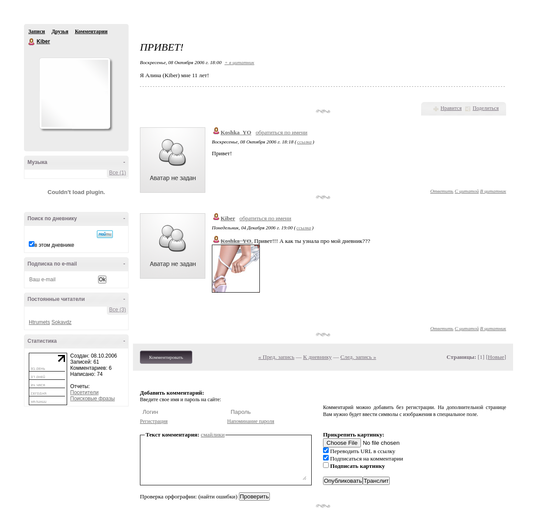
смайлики (213, 434)
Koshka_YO (236, 132)
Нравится (451, 108)
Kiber (31, 41)
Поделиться (486, 108)
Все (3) (117, 310)
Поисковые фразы (92, 399)
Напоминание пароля (250, 421)
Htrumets (39, 322)
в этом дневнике (54, 245)
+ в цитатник (239, 62)
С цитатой (467, 191)
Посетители (84, 392)
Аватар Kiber (74, 93)
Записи (36, 31)
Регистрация (154, 421)
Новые (496, 357)
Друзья (59, 31)
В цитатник (493, 191)
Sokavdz (61, 322)
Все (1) (117, 173)
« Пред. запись (277, 357)
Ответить (441, 191)
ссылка (304, 141)
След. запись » (358, 357)
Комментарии (91, 31)
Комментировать (166, 357)
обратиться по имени (281, 132)
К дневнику (317, 357)
